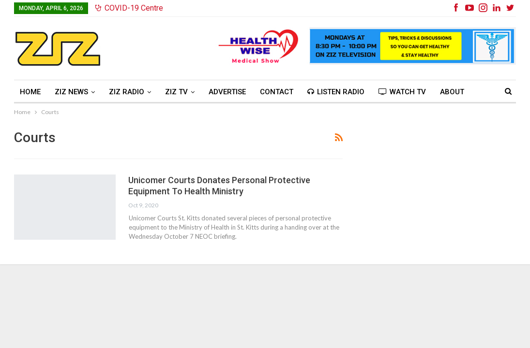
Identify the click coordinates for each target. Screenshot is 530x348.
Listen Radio (335, 91)
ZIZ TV (176, 91)
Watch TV (402, 91)
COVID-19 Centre (129, 8)
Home (30, 91)
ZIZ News (71, 91)
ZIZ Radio (126, 91)
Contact (276, 91)
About (452, 91)
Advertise (227, 91)
